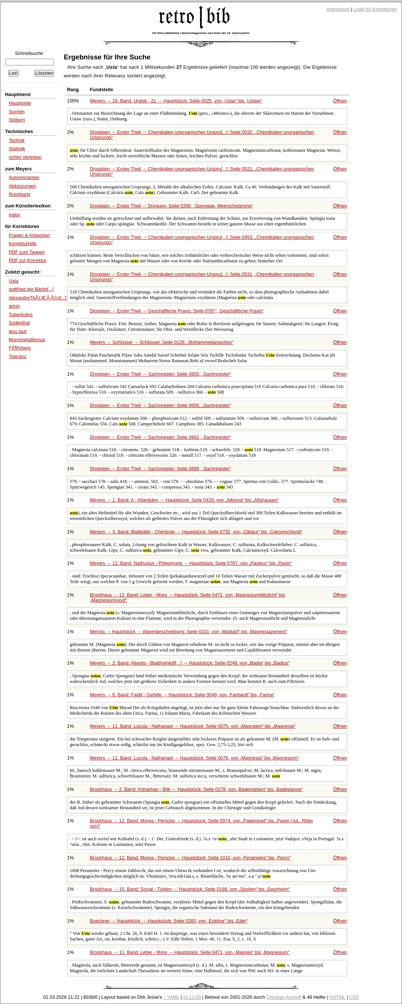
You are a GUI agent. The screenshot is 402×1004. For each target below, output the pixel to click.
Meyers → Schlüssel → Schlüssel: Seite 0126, (161, 342)
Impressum (338, 9)
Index (14, 215)
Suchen (16, 111)
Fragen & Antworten (29, 235)
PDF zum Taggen (26, 252)
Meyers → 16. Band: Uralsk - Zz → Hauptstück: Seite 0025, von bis (176, 101)
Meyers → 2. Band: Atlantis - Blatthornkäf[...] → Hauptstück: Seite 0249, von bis (189, 663)
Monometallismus (27, 339)
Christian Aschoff (283, 997)
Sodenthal (19, 323)
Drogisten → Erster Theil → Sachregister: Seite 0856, (160, 405)
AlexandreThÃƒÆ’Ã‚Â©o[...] (37, 298)
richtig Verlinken (25, 157)
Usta (13, 281)
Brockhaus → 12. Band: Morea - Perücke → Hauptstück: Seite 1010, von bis (190, 857)
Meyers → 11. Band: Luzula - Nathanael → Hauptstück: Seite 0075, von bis (192, 726)
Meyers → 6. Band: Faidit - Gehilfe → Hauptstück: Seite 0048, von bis (182, 694)
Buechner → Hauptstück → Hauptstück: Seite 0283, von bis (169, 921)
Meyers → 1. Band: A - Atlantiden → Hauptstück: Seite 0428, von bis (184, 500)
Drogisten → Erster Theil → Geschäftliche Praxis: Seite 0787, (176, 311)
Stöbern (17, 120)
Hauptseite (20, 103)
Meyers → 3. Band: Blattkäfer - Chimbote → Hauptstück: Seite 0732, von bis (196, 532)
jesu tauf (17, 331)
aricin (14, 306)
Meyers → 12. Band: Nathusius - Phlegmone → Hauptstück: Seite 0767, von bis (191, 563)
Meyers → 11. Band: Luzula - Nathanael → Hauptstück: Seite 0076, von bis (194, 758)
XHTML (337, 997)
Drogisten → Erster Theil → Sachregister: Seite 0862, (160, 437)
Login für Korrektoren (375, 9)
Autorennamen (24, 177)
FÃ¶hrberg (20, 348)
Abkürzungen (22, 186)
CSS (354, 997)
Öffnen (340, 101)
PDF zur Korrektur (27, 260)
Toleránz (17, 356)
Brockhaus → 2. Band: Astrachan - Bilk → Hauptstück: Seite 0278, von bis (196, 789)
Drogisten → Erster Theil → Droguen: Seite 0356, (171, 206)
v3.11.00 (192, 997)
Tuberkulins (21, 314)
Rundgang (19, 194)
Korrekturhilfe (22, 243)
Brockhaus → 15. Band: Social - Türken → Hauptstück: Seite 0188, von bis (190, 889)
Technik (16, 140)
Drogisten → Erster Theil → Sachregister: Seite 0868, (160, 468)
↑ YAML (171, 997)
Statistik (17, 148)
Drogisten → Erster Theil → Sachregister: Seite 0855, (160, 374)
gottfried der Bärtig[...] (31, 289)
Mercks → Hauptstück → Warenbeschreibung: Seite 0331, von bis (188, 631)
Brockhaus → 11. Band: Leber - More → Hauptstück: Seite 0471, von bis (189, 952)
